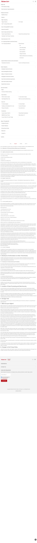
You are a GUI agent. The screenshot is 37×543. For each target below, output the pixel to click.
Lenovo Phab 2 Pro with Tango (7, 117)
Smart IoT (3, 101)
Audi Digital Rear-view (6, 98)
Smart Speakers (22, 51)
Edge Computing (4, 19)
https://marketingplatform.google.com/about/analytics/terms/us (9, 244)
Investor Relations (4, 125)
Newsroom (3, 130)
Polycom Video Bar (5, 108)
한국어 (26, 143)
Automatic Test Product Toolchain (8, 36)
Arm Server (22, 57)
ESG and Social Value (5, 128)
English (15, 143)
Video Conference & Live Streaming (26, 55)
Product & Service (4, 12)
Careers (2, 136)
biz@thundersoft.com (31, 146)
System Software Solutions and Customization (9, 60)
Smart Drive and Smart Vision (24, 34)
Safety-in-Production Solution (6, 74)
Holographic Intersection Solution (7, 76)
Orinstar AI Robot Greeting (7, 91)
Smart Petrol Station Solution (6, 81)
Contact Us (3, 133)
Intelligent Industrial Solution (6, 69)
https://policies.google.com (4, 245)
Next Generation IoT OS (5, 39)
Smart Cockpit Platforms (6, 34)
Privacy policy (4, 378)
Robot (2, 89)
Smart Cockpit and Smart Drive (7, 31)
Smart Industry (4, 66)
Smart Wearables (23, 47)
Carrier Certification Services (24, 62)
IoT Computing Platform (6, 43)
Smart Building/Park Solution (6, 71)
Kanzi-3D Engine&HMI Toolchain (7, 26)
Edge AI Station (4, 21)
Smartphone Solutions (6, 62)
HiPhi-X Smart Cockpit (6, 96)
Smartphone (3, 111)
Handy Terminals (23, 53)
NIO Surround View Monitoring (24, 98)
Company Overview (4, 123)
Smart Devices (21, 43)
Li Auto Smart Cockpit (23, 96)
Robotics (3, 17)
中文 (10, 143)
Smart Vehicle (3, 94)
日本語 (21, 143)
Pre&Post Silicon (4, 14)
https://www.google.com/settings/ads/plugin (20, 194)
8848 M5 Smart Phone (6, 115)
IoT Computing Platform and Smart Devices (9, 41)
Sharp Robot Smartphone (23, 113)
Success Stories (4, 87)
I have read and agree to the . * (5, 378)
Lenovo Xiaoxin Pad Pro (6, 113)
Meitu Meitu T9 (22, 115)
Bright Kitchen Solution (5, 84)
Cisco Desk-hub (22, 108)
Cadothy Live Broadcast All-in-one (8, 105)
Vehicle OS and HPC (5, 29)
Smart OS (3, 4)
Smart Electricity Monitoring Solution (8, 79)
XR (20, 45)
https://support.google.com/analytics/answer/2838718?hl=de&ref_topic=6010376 (12, 242)
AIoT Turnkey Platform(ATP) (7, 23)
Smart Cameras (22, 49)
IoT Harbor (21, 21)
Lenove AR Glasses (22, 105)
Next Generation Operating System (7, 9)
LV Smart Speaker (5, 103)
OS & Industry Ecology (5, 6)
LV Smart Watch (22, 103)
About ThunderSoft (5, 121)
